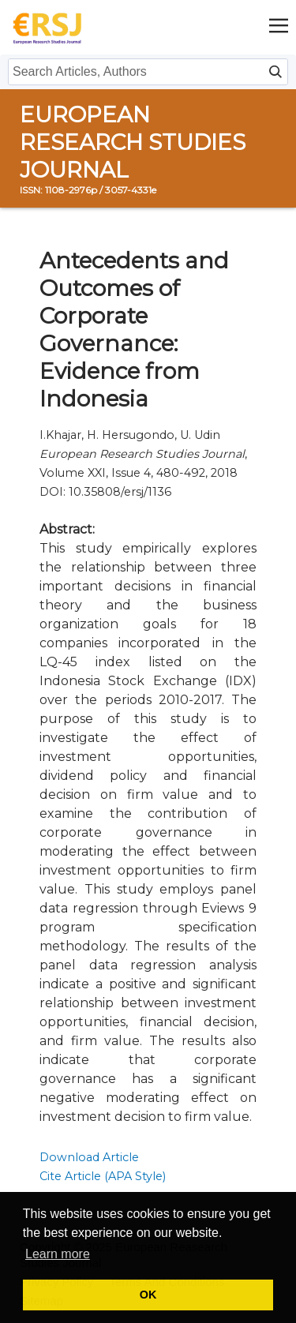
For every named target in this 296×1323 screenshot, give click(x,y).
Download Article (89, 1157)
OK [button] (148, 1294)
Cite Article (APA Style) (102, 1176)
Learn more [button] (57, 1254)
